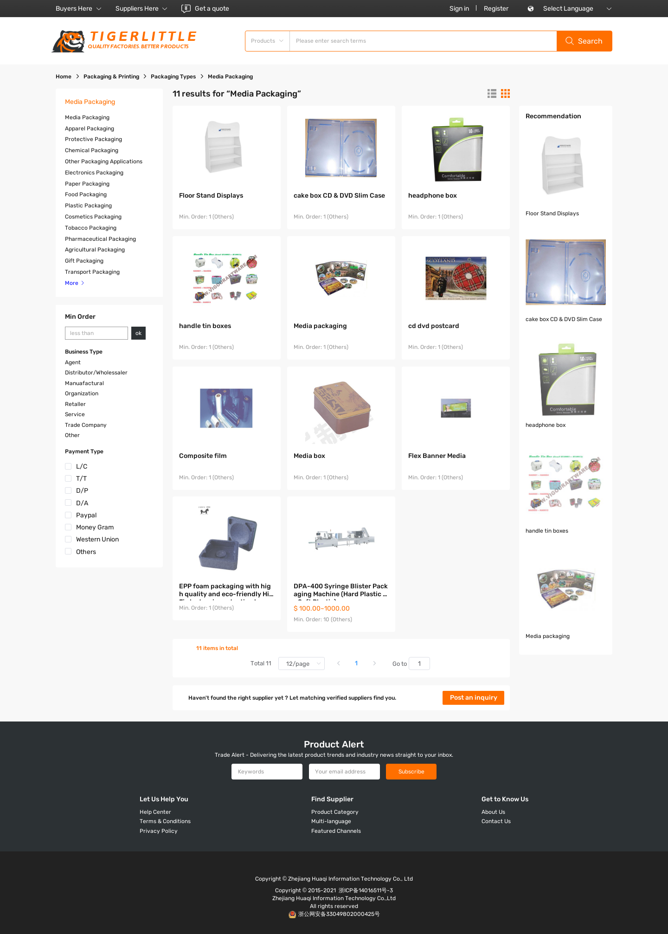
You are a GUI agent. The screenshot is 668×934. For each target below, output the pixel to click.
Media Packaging (87, 117)
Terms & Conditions (165, 821)
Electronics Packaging (94, 172)
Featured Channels (336, 831)
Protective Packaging (93, 139)
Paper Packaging (87, 183)
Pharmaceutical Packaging (100, 239)
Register (496, 9)
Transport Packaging (92, 272)
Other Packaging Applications (103, 161)
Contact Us (496, 821)
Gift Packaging (84, 261)
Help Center (155, 812)
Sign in (459, 9)
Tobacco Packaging (90, 228)
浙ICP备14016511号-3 (366, 890)
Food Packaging (86, 194)
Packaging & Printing (111, 76)
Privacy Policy (159, 831)
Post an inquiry (473, 698)
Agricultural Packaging (95, 249)
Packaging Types (173, 76)
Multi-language (331, 821)
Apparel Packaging (89, 128)
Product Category (335, 812)
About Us (493, 812)
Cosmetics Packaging (93, 216)
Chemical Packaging (91, 150)
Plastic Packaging (88, 205)
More (75, 283)
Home (63, 76)
